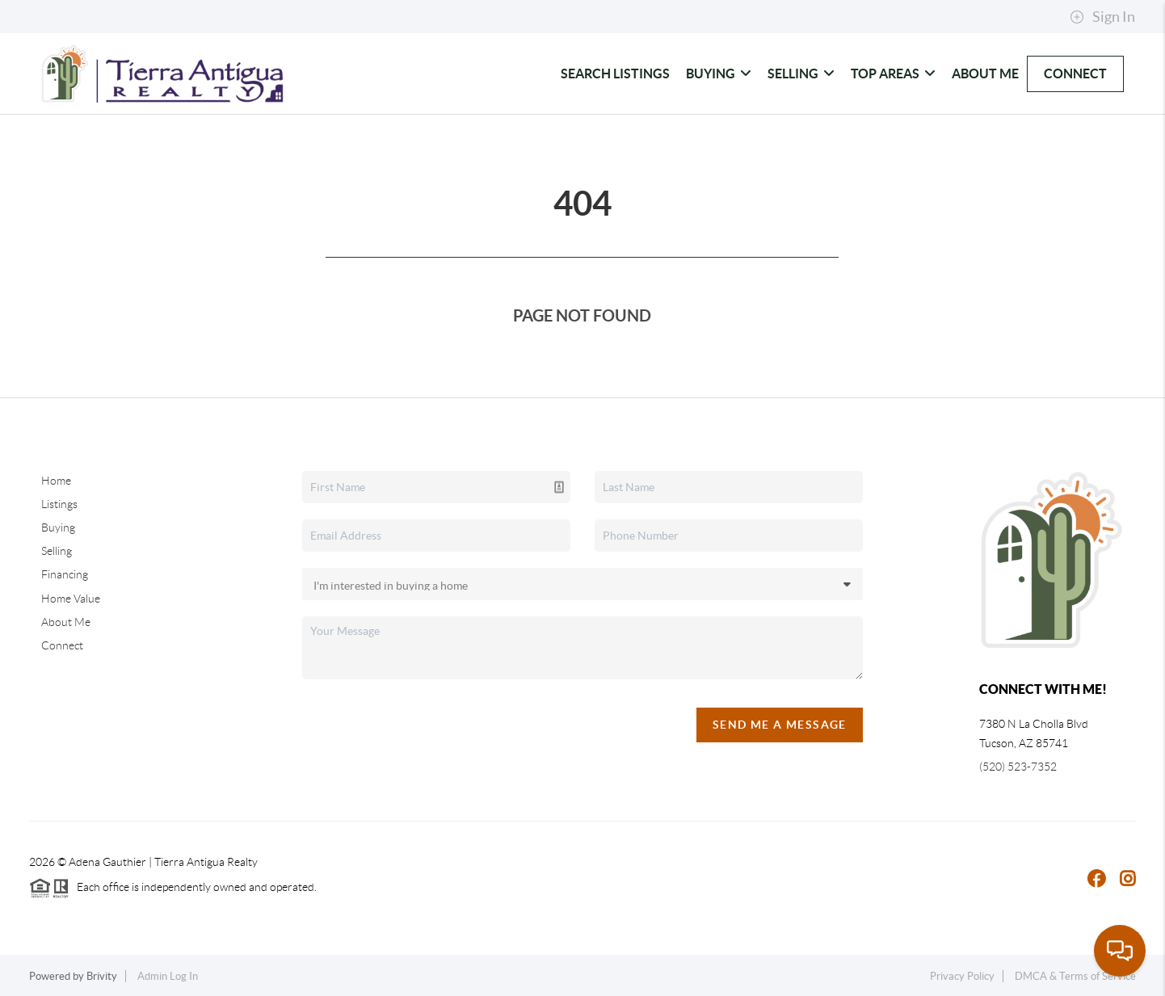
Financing (64, 574)
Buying (718, 73)
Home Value (70, 598)
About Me (985, 73)
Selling (801, 73)
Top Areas (893, 73)
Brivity (101, 976)
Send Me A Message (780, 724)
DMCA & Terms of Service (1075, 976)
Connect (1075, 73)
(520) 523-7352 (1018, 766)
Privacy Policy (962, 976)
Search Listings (615, 73)
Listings (59, 504)
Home (56, 480)
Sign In (1102, 17)
